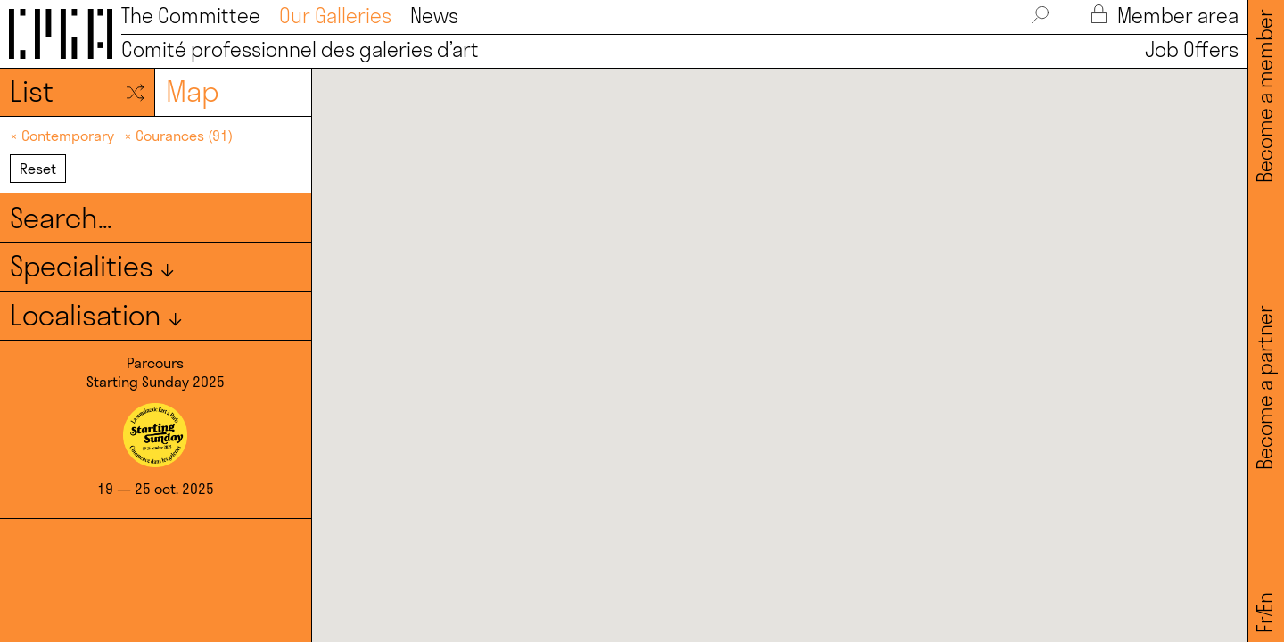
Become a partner (1265, 387)
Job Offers (1186, 50)
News (434, 16)
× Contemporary (64, 135)
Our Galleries (335, 16)
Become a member (1265, 96)
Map (192, 91)
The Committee (190, 16)
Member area (1165, 16)
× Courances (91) (178, 135)
